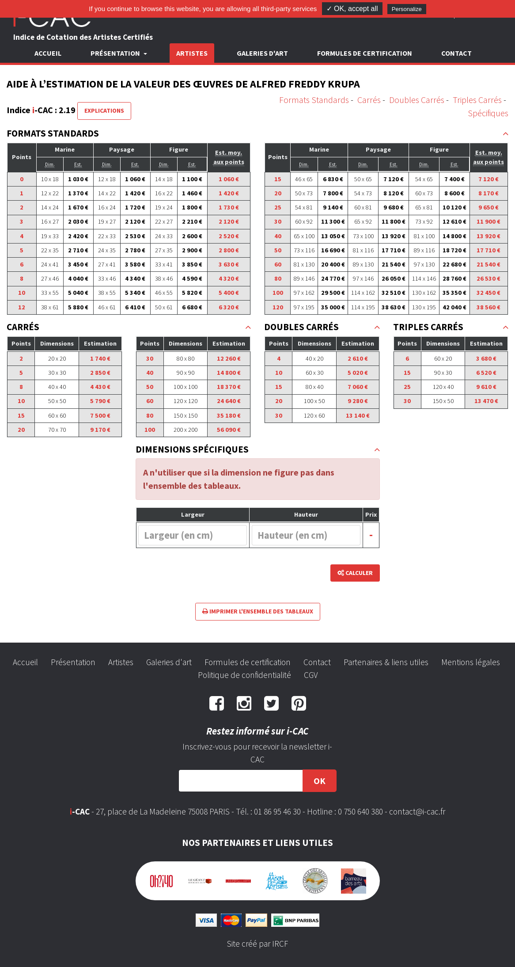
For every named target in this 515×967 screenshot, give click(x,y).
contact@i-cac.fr (417, 811)
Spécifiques (488, 112)
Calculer (355, 573)
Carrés (369, 99)
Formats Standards (314, 99)
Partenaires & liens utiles (386, 662)
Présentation (73, 662)
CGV (311, 675)
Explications (104, 110)
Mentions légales (470, 662)
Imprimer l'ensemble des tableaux (257, 611)
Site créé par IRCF (257, 943)
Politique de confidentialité (244, 675)
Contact (456, 53)
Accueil (47, 53)
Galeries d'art (262, 53)
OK (320, 780)
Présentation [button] (116, 53)
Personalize (407, 9)
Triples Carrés (477, 99)
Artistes (192, 53)
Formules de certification (364, 53)
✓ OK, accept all (352, 8)
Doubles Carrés (416, 99)
